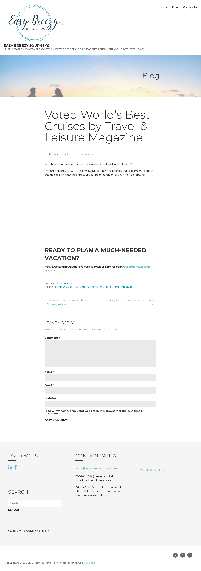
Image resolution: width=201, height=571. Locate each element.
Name (49, 371)
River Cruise (80, 286)
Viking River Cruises (122, 286)
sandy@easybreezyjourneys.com (96, 468)
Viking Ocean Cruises (99, 286)
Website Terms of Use (152, 470)
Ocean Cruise (65, 286)
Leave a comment (91, 154)
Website (50, 398)
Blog (175, 7)
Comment (52, 337)
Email (49, 385)
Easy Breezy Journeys (26, 46)
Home (163, 7)
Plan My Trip (190, 7)
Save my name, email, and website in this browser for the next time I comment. (95, 412)
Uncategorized (64, 283)
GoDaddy (90, 562)
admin (74, 154)
